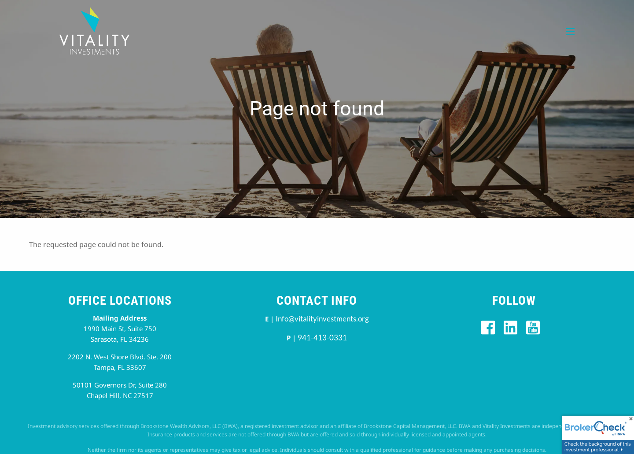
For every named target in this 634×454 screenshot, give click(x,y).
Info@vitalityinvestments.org (322, 318)
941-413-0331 (322, 337)
